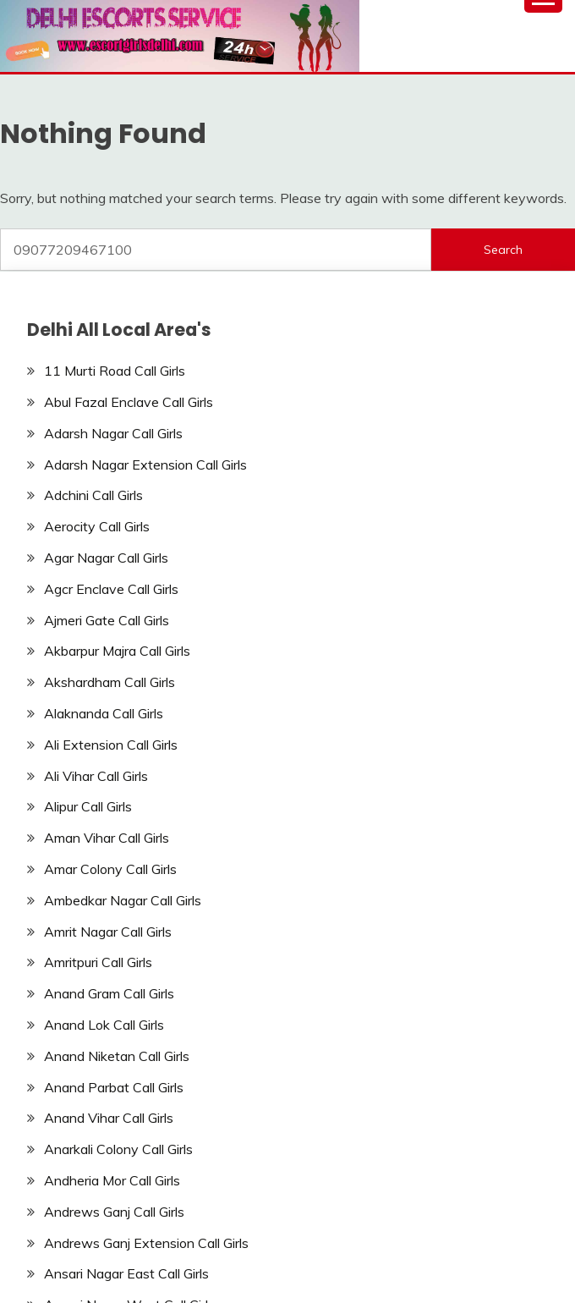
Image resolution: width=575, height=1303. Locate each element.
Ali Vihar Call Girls (96, 775)
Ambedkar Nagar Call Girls (122, 900)
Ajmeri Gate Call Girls (106, 620)
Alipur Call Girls (88, 806)
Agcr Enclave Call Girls (111, 588)
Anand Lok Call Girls (104, 1024)
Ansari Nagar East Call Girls (126, 1273)
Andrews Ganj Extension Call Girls (146, 1242)
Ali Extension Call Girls (111, 744)
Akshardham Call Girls (109, 681)
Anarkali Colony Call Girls (118, 1149)
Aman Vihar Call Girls (106, 837)
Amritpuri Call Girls (98, 962)
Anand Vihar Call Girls (108, 1117)
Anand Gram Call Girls (109, 993)
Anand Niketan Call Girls (116, 1055)
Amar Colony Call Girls (110, 868)
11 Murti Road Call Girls (114, 370)
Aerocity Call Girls (97, 526)
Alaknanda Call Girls (103, 713)
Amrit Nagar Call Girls (108, 931)
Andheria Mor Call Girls (112, 1180)
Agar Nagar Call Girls (106, 557)
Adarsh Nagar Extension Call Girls (145, 464)
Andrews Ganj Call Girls (114, 1211)
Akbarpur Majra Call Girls (117, 650)
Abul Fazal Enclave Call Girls (128, 401)
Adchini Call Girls (93, 495)
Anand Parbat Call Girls (113, 1087)
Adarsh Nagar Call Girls (113, 433)
